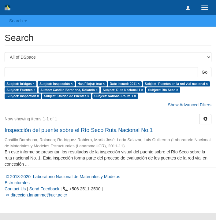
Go (204, 72)
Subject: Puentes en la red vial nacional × (176, 84)
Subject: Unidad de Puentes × (66, 96)
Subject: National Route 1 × (115, 96)
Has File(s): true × (91, 84)
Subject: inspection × (22, 96)
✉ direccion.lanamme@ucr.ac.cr (36, 195)
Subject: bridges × (20, 84)
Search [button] (18, 20)
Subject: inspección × (56, 84)
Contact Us (15, 188)
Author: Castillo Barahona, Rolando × (69, 90)
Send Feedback (44, 188)
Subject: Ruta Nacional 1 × (122, 90)
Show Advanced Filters (189, 104)
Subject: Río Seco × (163, 90)
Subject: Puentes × (20, 90)
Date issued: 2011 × (125, 84)
